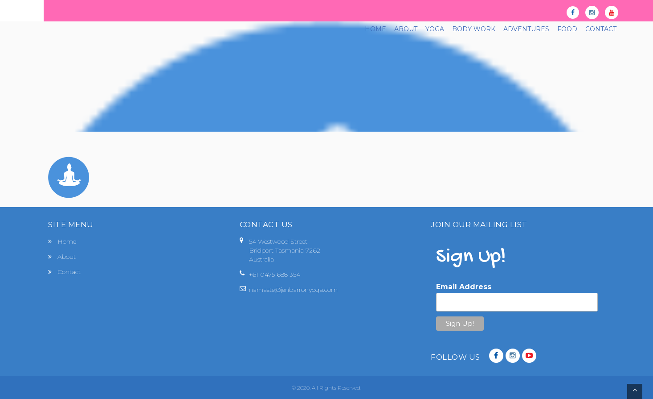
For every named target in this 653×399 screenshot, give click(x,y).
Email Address (463, 287)
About (66, 257)
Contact (69, 272)
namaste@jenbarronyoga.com (293, 290)
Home (66, 241)
